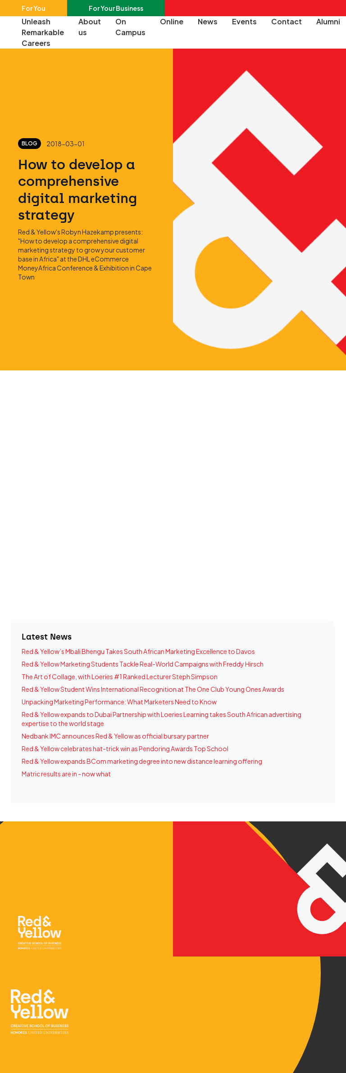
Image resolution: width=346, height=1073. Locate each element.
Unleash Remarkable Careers (43, 32)
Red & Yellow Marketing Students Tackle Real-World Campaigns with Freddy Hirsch (143, 664)
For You (34, 8)
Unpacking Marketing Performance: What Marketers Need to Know (119, 702)
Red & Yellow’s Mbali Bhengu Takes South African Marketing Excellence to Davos (138, 651)
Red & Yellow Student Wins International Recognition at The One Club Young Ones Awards (153, 689)
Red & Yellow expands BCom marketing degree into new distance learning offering (142, 761)
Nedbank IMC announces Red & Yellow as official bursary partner (115, 736)
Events (244, 21)
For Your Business (116, 8)
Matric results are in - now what (66, 774)
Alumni (328, 21)
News (208, 21)
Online (171, 21)
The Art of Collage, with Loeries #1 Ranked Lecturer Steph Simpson (120, 676)
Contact (286, 21)
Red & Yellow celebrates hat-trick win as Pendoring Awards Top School (125, 748)
